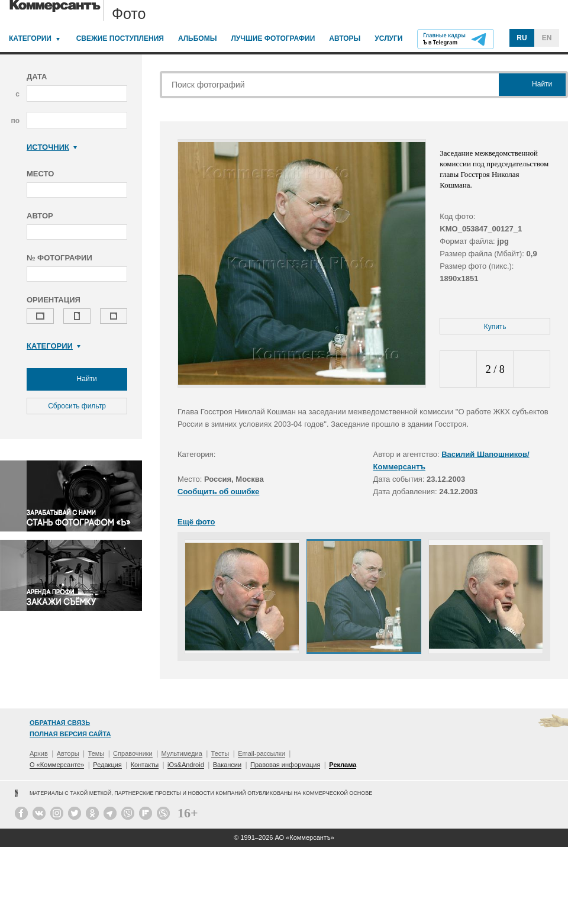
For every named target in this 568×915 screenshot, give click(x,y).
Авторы (344, 38)
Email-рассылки (261, 753)
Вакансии (227, 764)
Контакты (145, 764)
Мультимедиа (182, 753)
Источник (52, 147)
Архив (39, 753)
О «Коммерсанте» (57, 764)
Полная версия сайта (70, 733)
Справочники (133, 753)
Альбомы (197, 38)
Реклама (342, 764)
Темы (96, 753)
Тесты (220, 753)
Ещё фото (196, 521)
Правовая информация (285, 764)
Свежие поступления (120, 38)
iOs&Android (185, 764)
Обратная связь (60, 722)
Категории (30, 38)
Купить (495, 327)
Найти (77, 379)
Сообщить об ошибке (218, 491)
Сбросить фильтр (77, 406)
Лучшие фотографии (273, 38)
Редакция (107, 764)
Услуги (388, 38)
